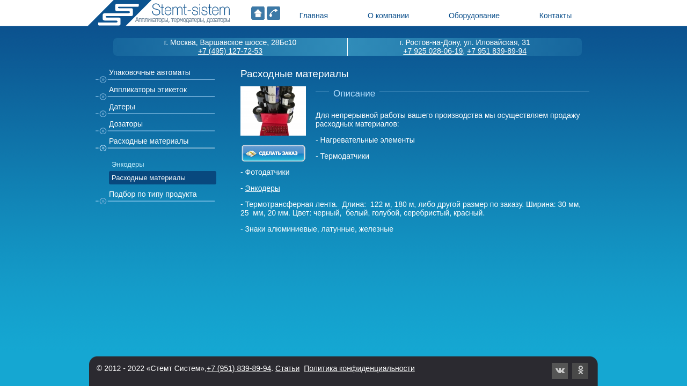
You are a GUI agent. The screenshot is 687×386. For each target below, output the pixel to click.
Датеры (122, 106)
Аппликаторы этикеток (148, 89)
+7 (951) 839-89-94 (239, 368)
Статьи (287, 368)
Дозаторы (126, 124)
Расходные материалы (148, 141)
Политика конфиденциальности (359, 368)
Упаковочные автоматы (150, 72)
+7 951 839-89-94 (497, 51)
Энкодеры (128, 164)
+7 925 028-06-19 (433, 51)
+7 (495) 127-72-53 (230, 51)
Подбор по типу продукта (153, 194)
